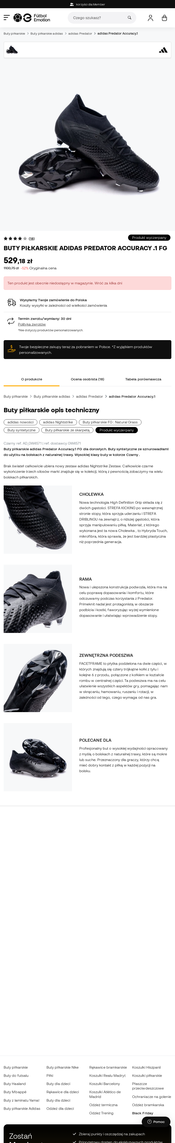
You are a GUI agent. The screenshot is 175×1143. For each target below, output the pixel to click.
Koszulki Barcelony (104, 1084)
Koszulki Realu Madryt (107, 1075)
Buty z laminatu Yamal (21, 1100)
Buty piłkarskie (14, 33)
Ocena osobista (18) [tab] (87, 379)
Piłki (49, 1075)
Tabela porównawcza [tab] (143, 379)
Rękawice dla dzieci (62, 1092)
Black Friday (142, 1113)
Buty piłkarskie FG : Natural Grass (110, 422)
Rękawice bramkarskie (108, 1067)
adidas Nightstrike (58, 422)
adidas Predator (80, 33)
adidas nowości (20, 422)
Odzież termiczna (103, 1105)
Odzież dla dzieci (60, 1108)
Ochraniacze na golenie (151, 1097)
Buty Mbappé (15, 1092)
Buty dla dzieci (58, 1084)
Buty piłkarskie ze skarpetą (67, 430)
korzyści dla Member (87, 4)
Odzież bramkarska (148, 1105)
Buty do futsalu (16, 1075)
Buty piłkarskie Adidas (22, 1108)
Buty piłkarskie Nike (62, 1067)
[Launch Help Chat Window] (156, 1122)
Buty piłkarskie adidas (47, 33)
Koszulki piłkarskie (147, 1075)
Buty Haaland (15, 1084)
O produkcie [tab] (31, 379)
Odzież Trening (101, 1113)
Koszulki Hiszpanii (146, 1067)
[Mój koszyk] (164, 18)
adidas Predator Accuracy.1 (118, 33)
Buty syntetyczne (22, 430)
